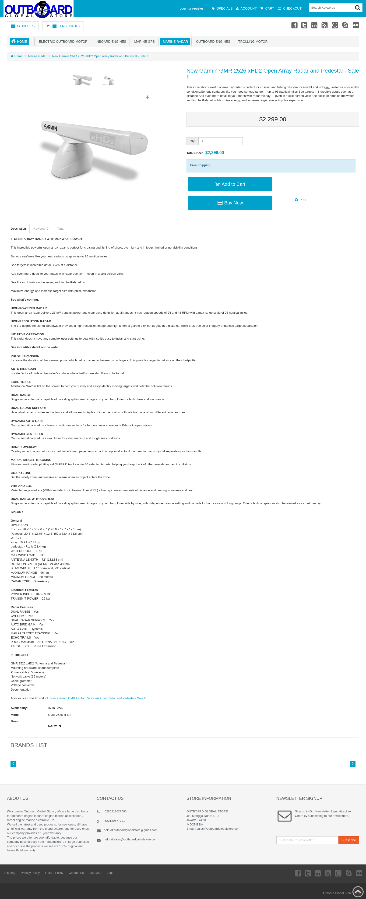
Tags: (60, 228)
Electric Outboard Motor (62, 41)
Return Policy (54, 872)
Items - (63, 26)
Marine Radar (174, 41)
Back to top (358, 892)
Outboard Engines (212, 41)
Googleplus (334, 24)
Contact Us (76, 872)
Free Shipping (200, 165)
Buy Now (230, 202)
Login (110, 872)
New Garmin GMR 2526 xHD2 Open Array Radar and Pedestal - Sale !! (100, 56)
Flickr (355, 24)
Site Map (95, 872)
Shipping (9, 872)
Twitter (303, 24)
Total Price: (205, 152)
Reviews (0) (41, 228)
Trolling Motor (251, 41)
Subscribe (348, 840)
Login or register (191, 8)
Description (18, 228)
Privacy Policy (30, 872)
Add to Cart (230, 184)
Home (22, 41)
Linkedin (314, 24)
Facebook (293, 24)
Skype (345, 24)
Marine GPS (143, 41)
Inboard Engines (110, 41)
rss (324, 24)
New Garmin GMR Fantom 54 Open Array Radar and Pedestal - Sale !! (98, 698)
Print (300, 200)
